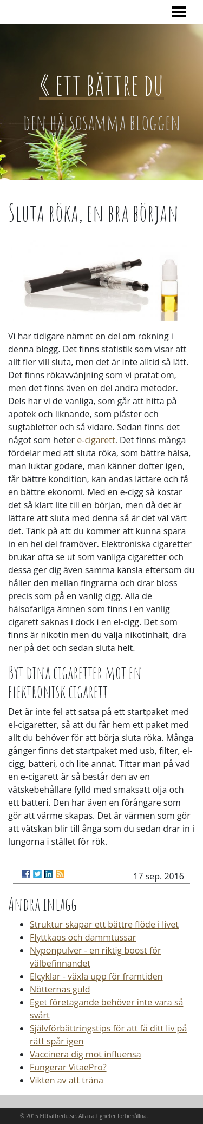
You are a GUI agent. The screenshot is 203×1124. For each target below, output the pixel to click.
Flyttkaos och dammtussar (83, 937)
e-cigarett (96, 440)
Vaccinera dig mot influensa (85, 1054)
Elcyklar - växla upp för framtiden (96, 976)
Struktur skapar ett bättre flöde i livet (104, 924)
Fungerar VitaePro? (68, 1067)
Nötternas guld (60, 989)
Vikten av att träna (66, 1080)
